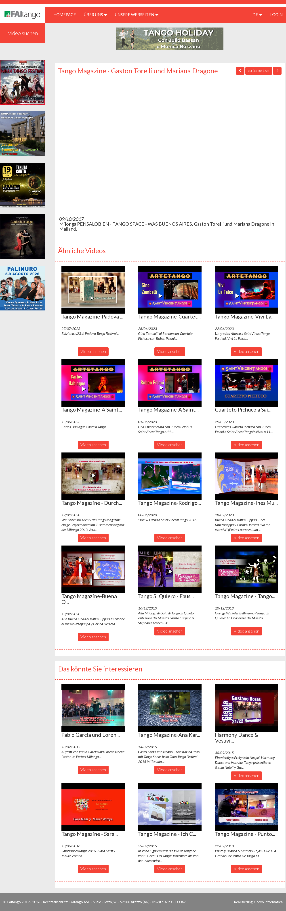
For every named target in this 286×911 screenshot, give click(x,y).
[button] (93, 289)
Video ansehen (93, 351)
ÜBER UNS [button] (95, 14)
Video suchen (23, 33)
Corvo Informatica (268, 902)
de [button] (257, 14)
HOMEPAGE (66, 14)
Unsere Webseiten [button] (136, 14)
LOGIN (276, 14)
